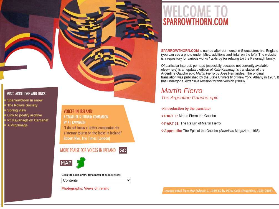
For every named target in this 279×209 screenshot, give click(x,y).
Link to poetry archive (24, 115)
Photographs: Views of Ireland (85, 188)
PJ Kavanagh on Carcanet (27, 120)
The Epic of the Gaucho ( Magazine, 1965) (221, 131)
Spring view (16, 110)
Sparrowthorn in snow (24, 100)
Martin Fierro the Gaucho (188, 116)
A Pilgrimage (17, 125)
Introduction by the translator (187, 109)
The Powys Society (22, 105)
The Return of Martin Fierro (191, 123)
